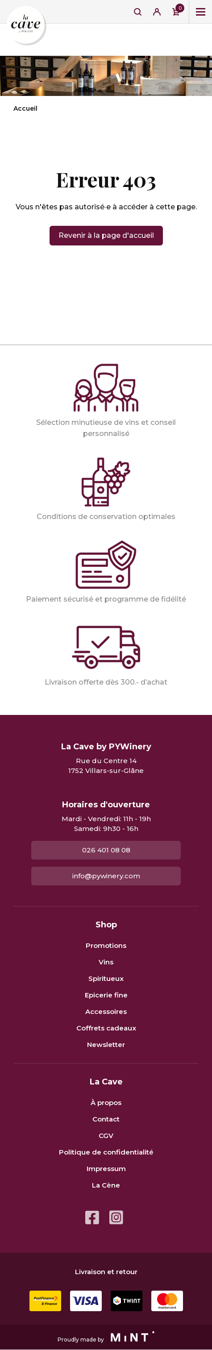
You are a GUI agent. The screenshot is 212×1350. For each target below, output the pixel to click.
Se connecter (157, 11)
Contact (106, 1119)
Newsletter (106, 1044)
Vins (106, 962)
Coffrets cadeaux (106, 1028)
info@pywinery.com (106, 876)
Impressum (106, 1168)
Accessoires (106, 1011)
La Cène (106, 1185)
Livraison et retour (106, 1271)
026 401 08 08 (106, 850)
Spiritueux (106, 978)
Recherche (137, 11)
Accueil (25, 108)
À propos (106, 1102)
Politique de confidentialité (106, 1152)
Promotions (106, 945)
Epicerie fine (106, 995)
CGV (106, 1135)
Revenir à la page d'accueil (106, 235)
